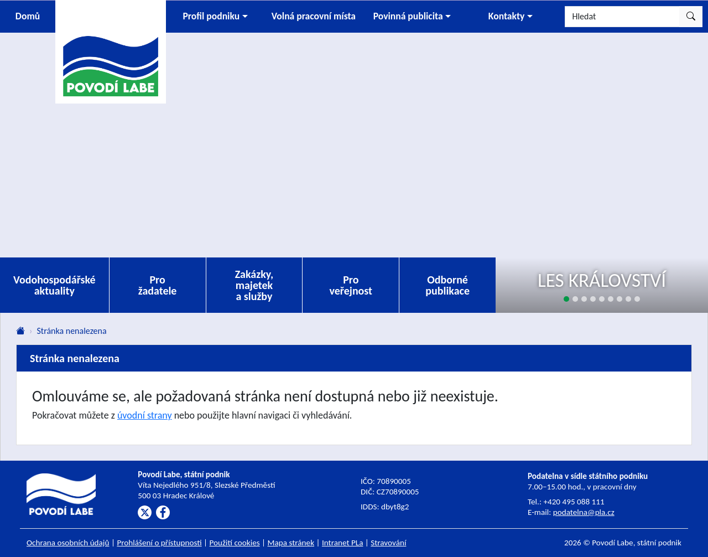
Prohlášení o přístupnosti (159, 543)
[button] (215, 17)
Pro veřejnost (350, 285)
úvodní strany (144, 415)
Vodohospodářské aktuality (54, 285)
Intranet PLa (342, 543)
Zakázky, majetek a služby (254, 285)
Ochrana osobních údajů (68, 543)
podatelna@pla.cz (584, 512)
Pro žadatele (157, 285)
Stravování (388, 543)
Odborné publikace (447, 285)
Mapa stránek (291, 543)
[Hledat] (622, 16)
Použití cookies (235, 543)
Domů (27, 16)
